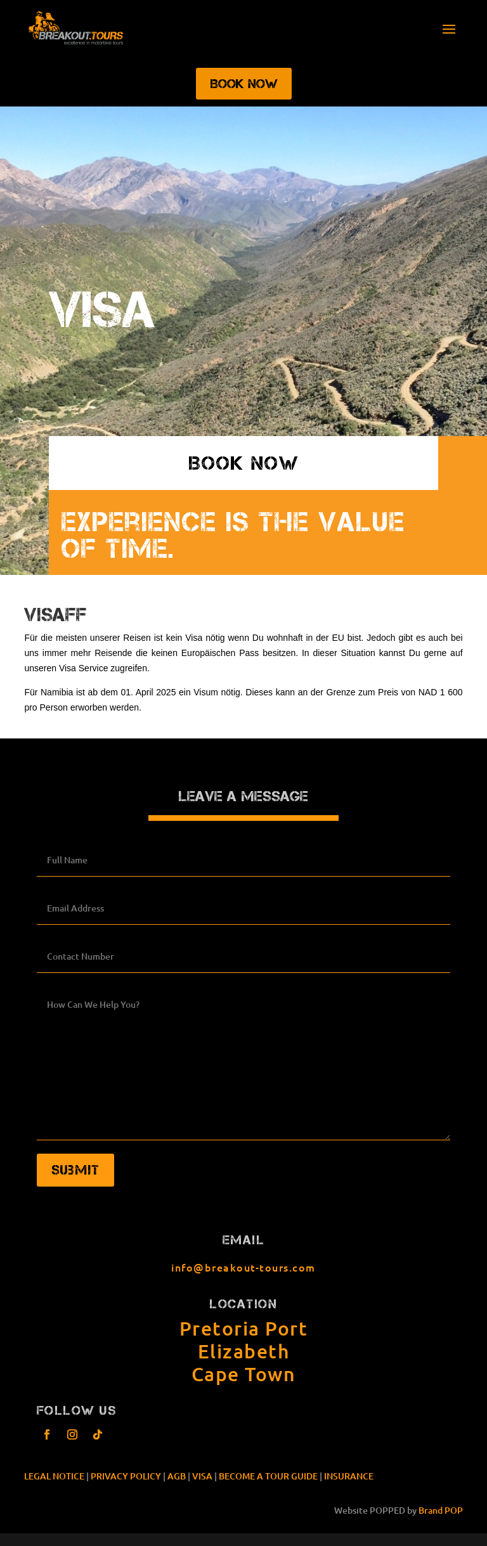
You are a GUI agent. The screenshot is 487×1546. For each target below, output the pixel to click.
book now (243, 463)
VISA (202, 1476)
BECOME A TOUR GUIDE (268, 1476)
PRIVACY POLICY (126, 1476)
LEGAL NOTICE (54, 1476)
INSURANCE (348, 1476)
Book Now (244, 84)
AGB (176, 1476)
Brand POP (441, 1510)
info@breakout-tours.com (243, 1267)
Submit (75, 1170)
